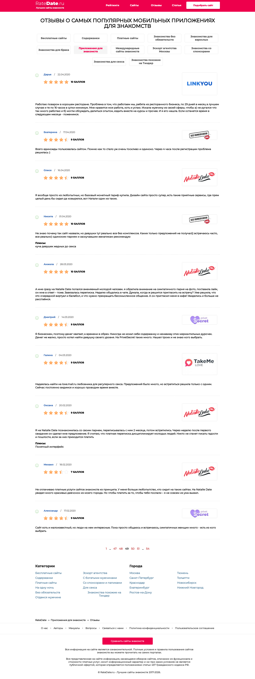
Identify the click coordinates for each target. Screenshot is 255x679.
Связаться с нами (113, 628)
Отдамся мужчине (48, 597)
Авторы (58, 628)
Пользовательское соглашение (194, 628)
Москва (134, 573)
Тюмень (182, 573)
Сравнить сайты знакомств (127, 641)
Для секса (90, 587)
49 (127, 548)
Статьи (176, 5)
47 (115, 548)
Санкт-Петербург (141, 578)
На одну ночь (44, 587)
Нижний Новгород (190, 587)
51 (138, 548)
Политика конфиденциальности (149, 628)
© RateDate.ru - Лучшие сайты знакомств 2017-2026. (129, 672)
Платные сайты (46, 582)
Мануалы (74, 628)
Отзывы (156, 5)
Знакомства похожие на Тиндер (104, 594)
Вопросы (91, 628)
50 (132, 548)
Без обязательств (47, 592)
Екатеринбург (139, 587)
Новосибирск (186, 582)
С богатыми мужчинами (100, 578)
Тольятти (183, 578)
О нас (44, 628)
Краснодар (137, 582)
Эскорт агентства (95, 573)
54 (147, 548)
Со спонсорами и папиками (102, 582)
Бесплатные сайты (48, 573)
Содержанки (44, 578)
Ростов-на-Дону (140, 592)
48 (121, 548)
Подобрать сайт (203, 5)
